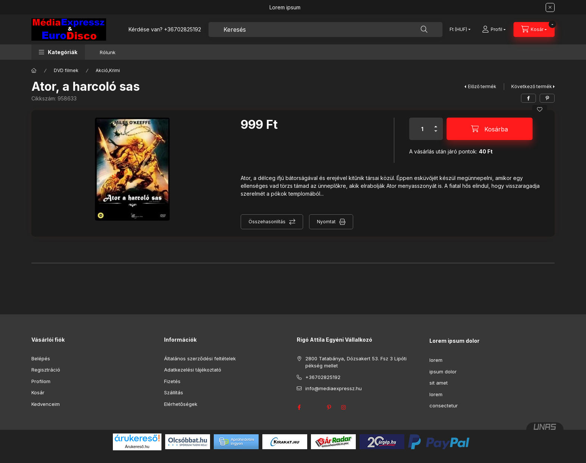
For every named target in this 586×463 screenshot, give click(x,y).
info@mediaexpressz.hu (333, 388)
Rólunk (107, 52)
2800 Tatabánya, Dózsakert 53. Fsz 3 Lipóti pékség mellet (356, 362)
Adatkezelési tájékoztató (192, 370)
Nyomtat (326, 221)
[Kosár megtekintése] (534, 29)
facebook (299, 407)
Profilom (40, 381)
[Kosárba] (490, 129)
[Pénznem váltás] (458, 29)
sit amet (438, 383)
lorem (435, 360)
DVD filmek (66, 70)
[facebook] (528, 98)
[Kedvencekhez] (539, 109)
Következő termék (531, 86)
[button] (58, 52)
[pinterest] (547, 98)
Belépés (40, 358)
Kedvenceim (45, 404)
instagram (343, 407)
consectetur (443, 405)
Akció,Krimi (108, 70)
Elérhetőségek (180, 404)
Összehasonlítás (267, 221)
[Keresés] (424, 29)
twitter (313, 407)
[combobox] (325, 29)
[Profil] (493, 29)
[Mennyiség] (422, 129)
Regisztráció (45, 370)
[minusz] (436, 134)
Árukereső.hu (137, 446)
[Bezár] (550, 7)
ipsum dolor (443, 372)
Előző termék (482, 86)
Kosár (37, 392)
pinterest (328, 407)
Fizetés (172, 381)
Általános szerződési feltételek (200, 358)
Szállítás (173, 392)
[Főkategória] (34, 70)
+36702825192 (182, 29)
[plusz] (436, 123)
